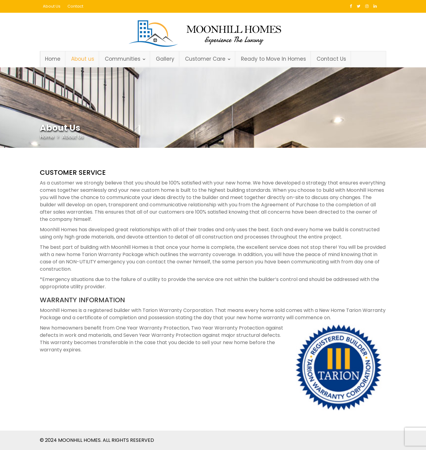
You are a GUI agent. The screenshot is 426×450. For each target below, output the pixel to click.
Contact (75, 6)
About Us (51, 6)
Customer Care (205, 59)
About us (82, 59)
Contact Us (331, 59)
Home (52, 59)
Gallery (165, 59)
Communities (122, 59)
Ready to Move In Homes (273, 59)
